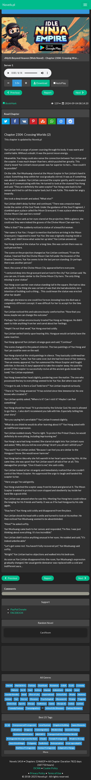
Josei (76, 690)
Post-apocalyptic (73, 743)
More (45, 752)
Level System (44, 725)
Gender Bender (12, 694)
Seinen (8, 699)
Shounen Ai (61, 699)
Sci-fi (23, 690)
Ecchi (71, 685)
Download (40, 83)
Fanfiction (41, 703)
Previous (13, 92)
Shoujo (31, 703)
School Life (61, 694)
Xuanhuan (42, 685)
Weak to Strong (77, 739)
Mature (14, 690)
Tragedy (81, 699)
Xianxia (47, 690)
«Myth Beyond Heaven (16, 58)
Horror (24, 699)
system (80, 703)
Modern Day (57, 730)
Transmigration (33, 708)
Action (38, 690)
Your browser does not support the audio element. (27, 73)
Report (47, 92)
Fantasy (32, 685)
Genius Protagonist (46, 748)
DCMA (37, 768)
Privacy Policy (37, 773)
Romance (54, 685)
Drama (72, 699)
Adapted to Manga (66, 748)
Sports (22, 703)
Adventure (58, 690)
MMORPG (40, 734)
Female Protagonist (58, 739)
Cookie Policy (50, 768)
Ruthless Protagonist (25, 748)
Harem (9, 685)
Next (80, 92)
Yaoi (30, 690)
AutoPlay (59, 83)
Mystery (81, 694)
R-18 (7, 725)
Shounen (34, 699)
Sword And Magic (16, 743)
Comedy (80, 685)
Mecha (68, 690)
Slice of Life (34, 694)
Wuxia (72, 694)
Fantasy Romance (74, 708)
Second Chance (72, 730)
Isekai (71, 703)
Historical (11, 703)
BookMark (9, 103)
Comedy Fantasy (16, 708)
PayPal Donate (18, 609)
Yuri (16, 699)
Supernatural (48, 694)
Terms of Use (54, 773)
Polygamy (31, 743)
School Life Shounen (55, 708)
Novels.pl (8, 4)
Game (51, 703)
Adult (63, 685)
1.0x (17, 83)
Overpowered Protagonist (24, 725)
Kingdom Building (61, 725)
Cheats (43, 739)
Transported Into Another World (62, 734)
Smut (24, 694)
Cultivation (16, 730)
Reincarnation (57, 743)
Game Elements (78, 725)
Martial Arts (20, 685)
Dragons (28, 730)
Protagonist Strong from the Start (22, 739)
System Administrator (23, 734)
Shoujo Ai (61, 703)
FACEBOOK (16, 612)
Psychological (47, 699)
